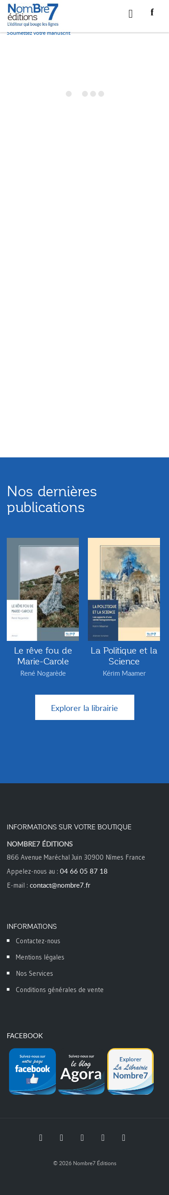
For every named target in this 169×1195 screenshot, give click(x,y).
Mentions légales (40, 957)
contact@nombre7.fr (60, 884)
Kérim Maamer (124, 672)
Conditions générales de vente (60, 989)
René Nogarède (43, 672)
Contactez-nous (38, 940)
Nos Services (34, 973)
